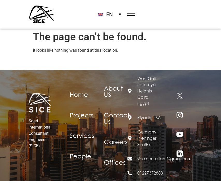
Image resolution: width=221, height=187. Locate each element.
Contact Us (117, 118)
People (80, 156)
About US (113, 91)
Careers (115, 141)
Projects (81, 115)
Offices (114, 162)
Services (82, 135)
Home (79, 94)
